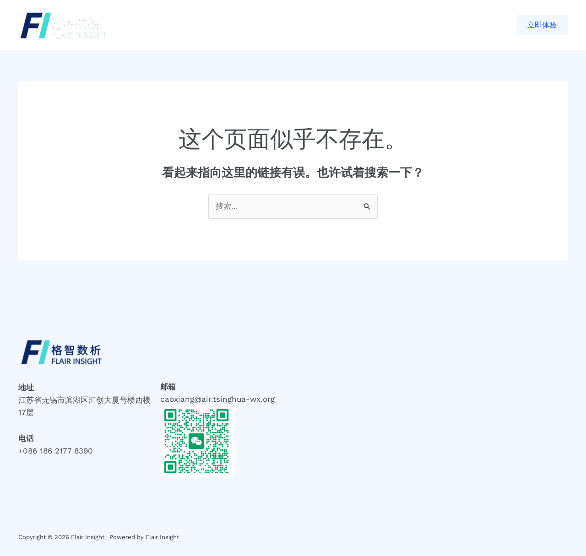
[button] (542, 25)
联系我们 (312, 25)
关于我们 (266, 25)
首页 (180, 25)
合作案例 (219, 25)
